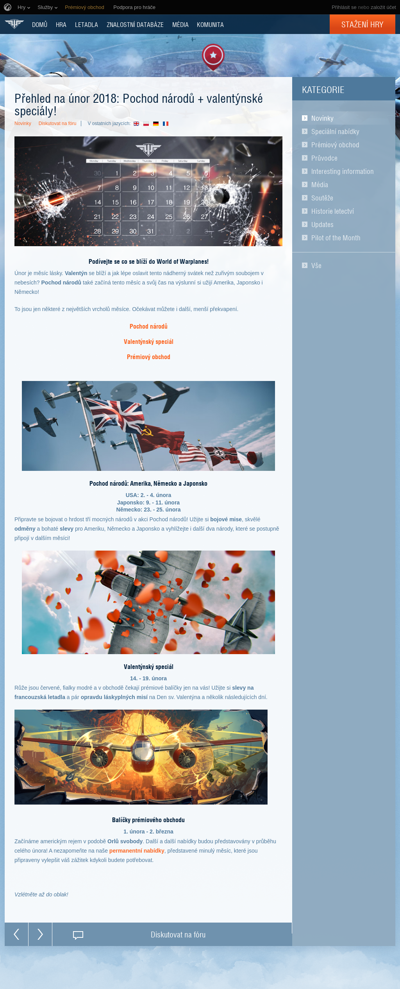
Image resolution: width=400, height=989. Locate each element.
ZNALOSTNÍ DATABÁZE (135, 24)
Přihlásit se (344, 7)
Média (319, 184)
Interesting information (342, 171)
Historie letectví (332, 211)
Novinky (322, 118)
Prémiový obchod (335, 144)
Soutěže (322, 197)
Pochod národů (149, 326)
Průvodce (324, 158)
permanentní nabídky (136, 851)
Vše (316, 265)
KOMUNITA (210, 24)
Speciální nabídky (335, 131)
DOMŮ (39, 24)
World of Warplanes (14, 24)
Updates (322, 224)
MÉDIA (180, 24)
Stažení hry (362, 24)
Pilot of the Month (336, 237)
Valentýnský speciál (148, 341)
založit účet (383, 7)
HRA (61, 24)
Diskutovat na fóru (58, 123)
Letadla (86, 24)
